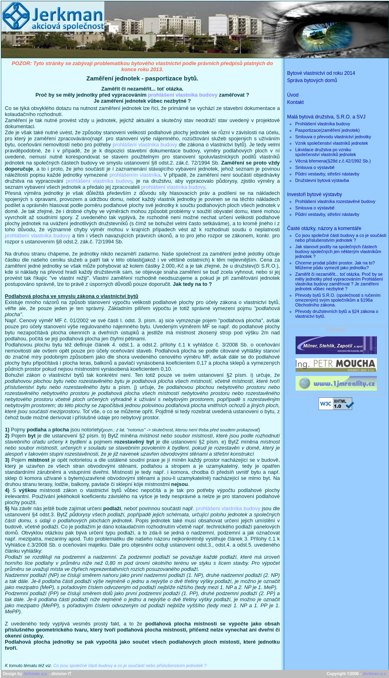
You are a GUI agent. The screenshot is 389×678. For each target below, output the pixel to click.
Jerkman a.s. (35, 674)
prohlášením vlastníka (135, 175)
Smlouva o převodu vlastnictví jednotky (333, 136)
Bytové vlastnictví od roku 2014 (321, 73)
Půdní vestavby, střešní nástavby (327, 173)
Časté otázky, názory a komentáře (324, 228)
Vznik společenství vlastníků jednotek (331, 143)
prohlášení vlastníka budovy (183, 95)
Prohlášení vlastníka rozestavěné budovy (335, 201)
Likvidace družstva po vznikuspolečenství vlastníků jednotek (325, 152)
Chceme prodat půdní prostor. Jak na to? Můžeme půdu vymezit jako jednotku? (335, 265)
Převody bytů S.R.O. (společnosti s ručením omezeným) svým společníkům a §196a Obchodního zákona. (338, 300)
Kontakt (295, 102)
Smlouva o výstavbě (314, 167)
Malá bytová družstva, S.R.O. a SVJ (326, 117)
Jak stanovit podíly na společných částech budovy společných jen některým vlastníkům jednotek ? (338, 251)
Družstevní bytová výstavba (322, 180)
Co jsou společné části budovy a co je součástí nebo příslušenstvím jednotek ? (130, 665)
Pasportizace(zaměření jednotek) (327, 130)
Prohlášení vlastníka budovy (322, 123)
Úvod (292, 95)
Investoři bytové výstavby (314, 194)
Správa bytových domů (312, 80)
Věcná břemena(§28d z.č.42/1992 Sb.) (333, 160)
